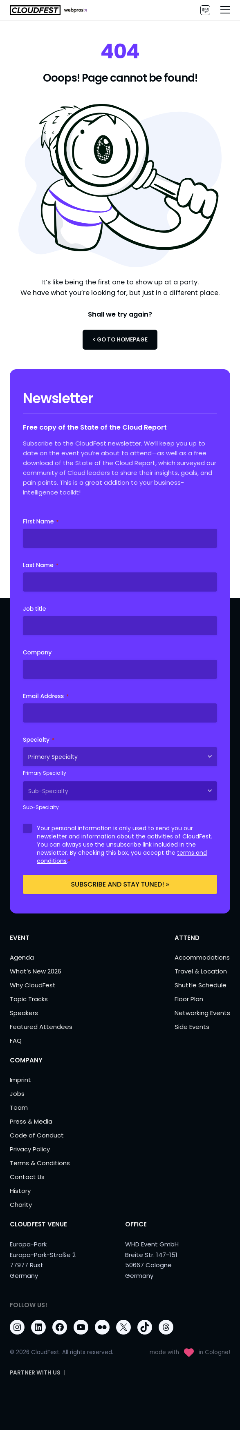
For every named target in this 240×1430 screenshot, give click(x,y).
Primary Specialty (44, 772)
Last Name (40, 565)
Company (37, 652)
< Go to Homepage (120, 340)
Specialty (38, 740)
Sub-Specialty (41, 807)
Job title (34, 609)
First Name (40, 521)
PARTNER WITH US (205, 10)
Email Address (46, 696)
